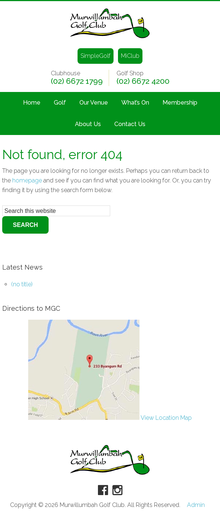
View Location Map (110, 417)
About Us (88, 124)
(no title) (22, 284)
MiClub (130, 55)
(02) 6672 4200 (143, 81)
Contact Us (129, 124)
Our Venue (93, 102)
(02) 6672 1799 (77, 81)
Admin (196, 505)
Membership (179, 102)
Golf (60, 102)
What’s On (135, 102)
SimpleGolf (96, 55)
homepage (27, 180)
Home (31, 102)
